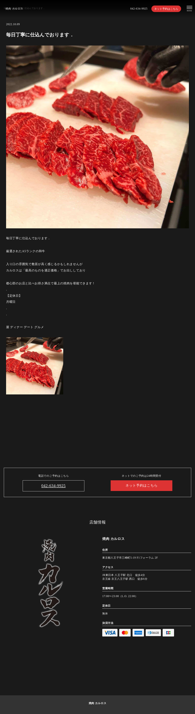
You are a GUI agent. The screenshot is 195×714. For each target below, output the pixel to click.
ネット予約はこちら (166, 8)
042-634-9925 (138, 8)
